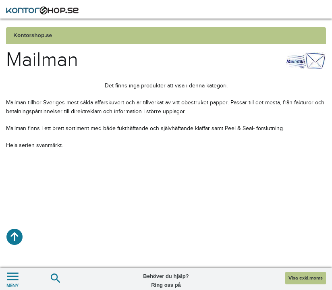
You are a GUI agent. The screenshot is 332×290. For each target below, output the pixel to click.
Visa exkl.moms (305, 278)
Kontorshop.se (32, 35)
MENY (12, 279)
